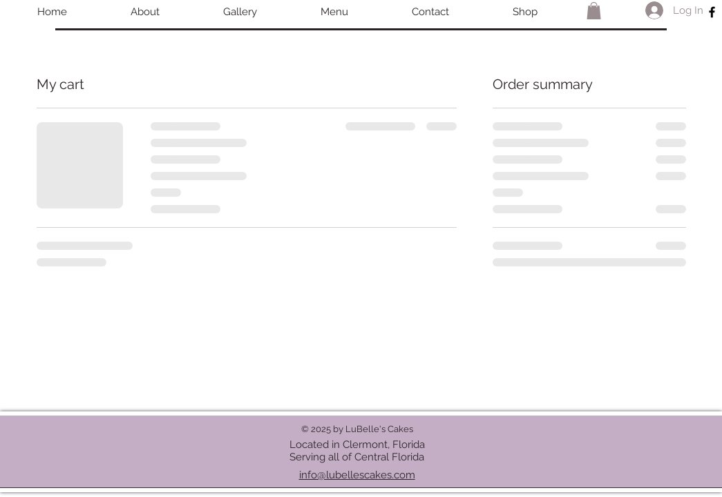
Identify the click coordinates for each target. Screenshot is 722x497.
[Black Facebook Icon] (712, 12)
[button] (594, 10)
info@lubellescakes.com (357, 475)
